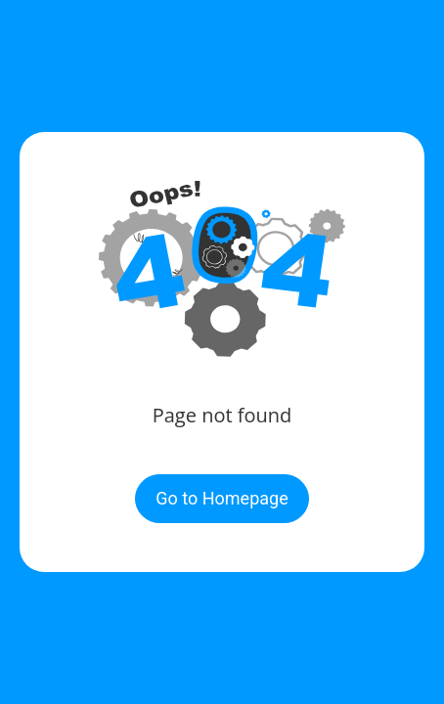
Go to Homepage (221, 498)
